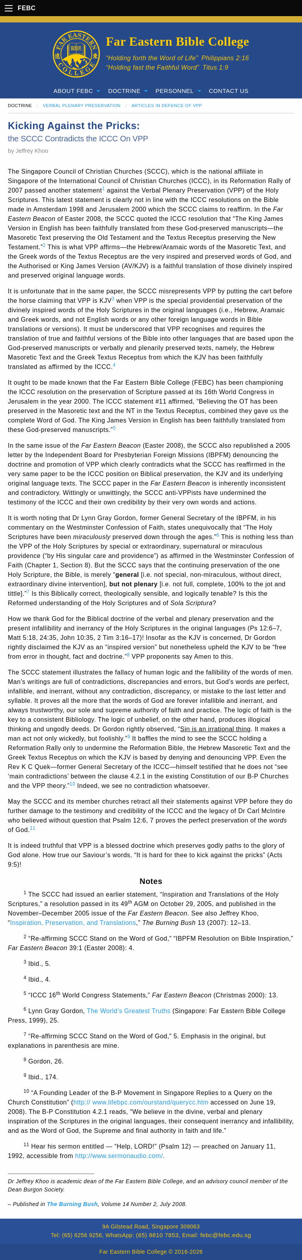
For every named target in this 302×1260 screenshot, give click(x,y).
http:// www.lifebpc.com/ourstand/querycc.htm (141, 1102)
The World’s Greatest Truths (129, 1011)
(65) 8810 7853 (157, 1235)
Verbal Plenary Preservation (82, 105)
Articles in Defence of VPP (166, 105)
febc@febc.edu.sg (225, 1235)
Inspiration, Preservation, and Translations (73, 922)
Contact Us (229, 90)
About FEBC (73, 90)
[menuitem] (75, 91)
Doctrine (124, 90)
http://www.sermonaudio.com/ (119, 1156)
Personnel (175, 90)
